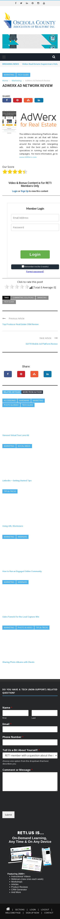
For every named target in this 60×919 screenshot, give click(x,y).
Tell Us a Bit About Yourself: (21, 750)
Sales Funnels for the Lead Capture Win (20, 617)
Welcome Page (13, 912)
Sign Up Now (32, 912)
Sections (20, 909)
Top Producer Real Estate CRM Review (20, 324)
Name (7, 707)
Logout (45, 909)
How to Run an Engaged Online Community (22, 571)
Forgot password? (35, 271)
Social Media (24, 446)
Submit (8, 814)
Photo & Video (11, 405)
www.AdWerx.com (28, 157)
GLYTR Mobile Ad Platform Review (42, 344)
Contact (48, 912)
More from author (32, 392)
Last (34, 718)
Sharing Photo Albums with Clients (18, 662)
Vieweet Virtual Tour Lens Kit (15, 435)
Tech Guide (23, 74)
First (4, 718)
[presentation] (30, 238)
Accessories (10, 400)
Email (7, 724)
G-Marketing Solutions (23, 297)
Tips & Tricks (10, 491)
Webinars (22, 536)
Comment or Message (18, 770)
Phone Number (13, 737)
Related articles (12, 392)
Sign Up (25, 191)
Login (15, 191)
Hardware (24, 400)
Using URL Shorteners (12, 526)
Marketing (9, 74)
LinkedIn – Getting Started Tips (16, 480)
